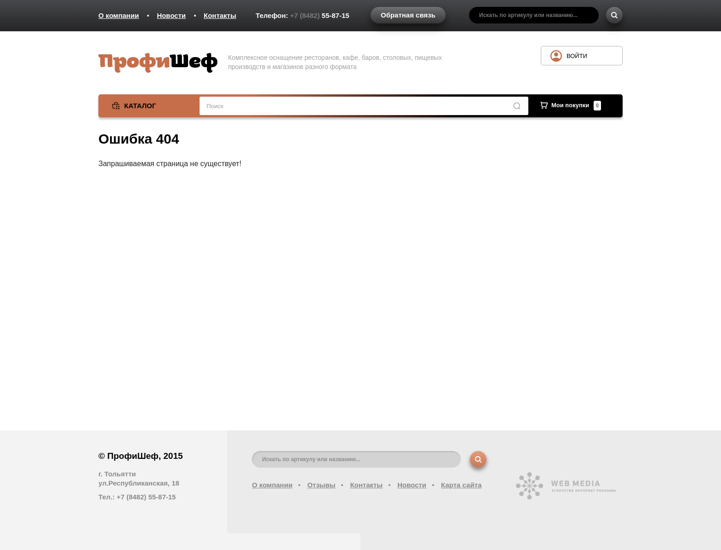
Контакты (220, 15)
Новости (171, 15)
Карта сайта (461, 485)
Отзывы (321, 485)
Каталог (140, 106)
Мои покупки (576, 105)
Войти (576, 55)
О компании (118, 15)
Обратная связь (408, 15)
